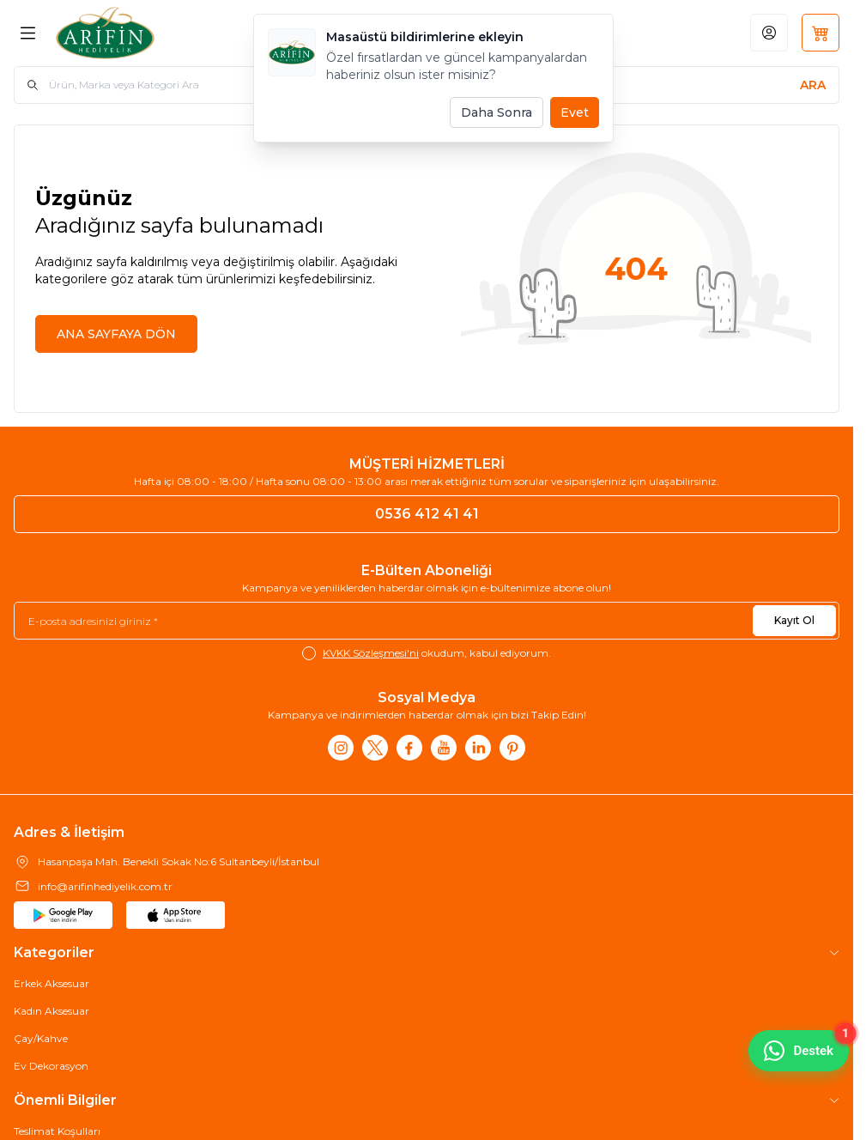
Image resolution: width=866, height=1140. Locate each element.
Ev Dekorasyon (51, 1065)
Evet (574, 112)
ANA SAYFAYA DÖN (116, 334)
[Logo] (142, 33)
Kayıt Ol (794, 620)
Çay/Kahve (41, 1038)
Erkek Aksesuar (51, 983)
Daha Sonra (496, 112)
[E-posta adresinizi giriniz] (426, 621)
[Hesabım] (769, 33)
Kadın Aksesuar (51, 1010)
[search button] (812, 85)
